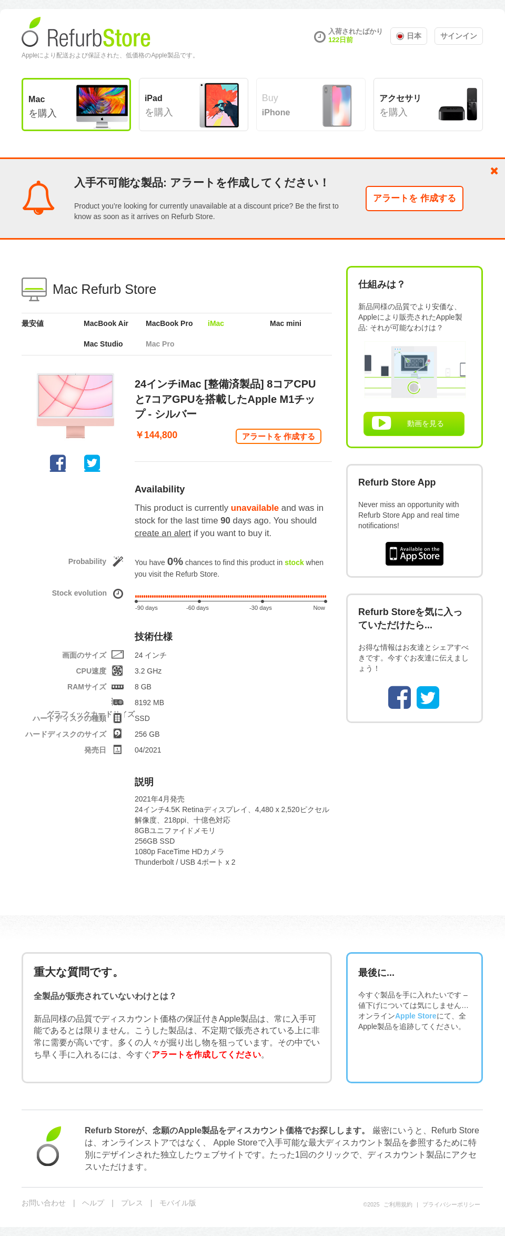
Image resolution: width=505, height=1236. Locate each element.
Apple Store (416, 1016)
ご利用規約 (397, 1204)
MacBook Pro (169, 323)
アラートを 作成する (414, 198)
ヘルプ (93, 1203)
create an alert (163, 533)
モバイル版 (177, 1203)
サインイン (458, 36)
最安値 (33, 323)
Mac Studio (103, 344)
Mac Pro (160, 344)
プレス (132, 1203)
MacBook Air (106, 323)
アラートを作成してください (206, 1054)
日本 (408, 36)
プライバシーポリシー (451, 1204)
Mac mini (285, 323)
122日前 (340, 40)
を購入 (42, 106)
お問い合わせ (44, 1203)
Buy (276, 105)
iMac (216, 323)
